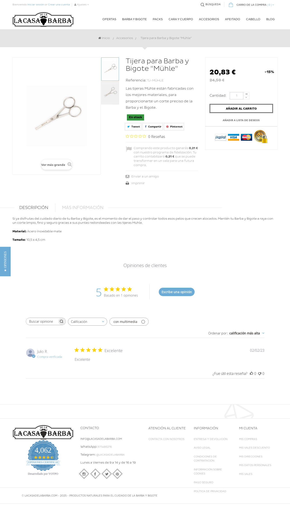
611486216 (105, 446)
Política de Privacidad (210, 491)
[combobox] (87, 322)
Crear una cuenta (59, 4)
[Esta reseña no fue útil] (259, 373)
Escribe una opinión (177, 292)
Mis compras (248, 439)
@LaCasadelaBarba (110, 454)
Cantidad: (219, 95)
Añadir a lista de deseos (241, 120)
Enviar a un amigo (145, 176)
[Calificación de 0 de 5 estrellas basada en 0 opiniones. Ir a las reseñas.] (145, 136)
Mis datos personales (255, 465)
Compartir (152, 126)
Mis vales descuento (254, 447)
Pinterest (174, 126)
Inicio (104, 38)
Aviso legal (202, 447)
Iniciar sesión (35, 4)
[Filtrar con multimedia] (129, 322)
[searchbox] (41, 321)
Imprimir (138, 183)
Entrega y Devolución (210, 439)
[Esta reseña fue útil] (251, 373)
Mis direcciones (250, 456)
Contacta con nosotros (166, 439)
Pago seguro (203, 482)
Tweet (133, 126)
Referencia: (136, 80)
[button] (5, 261)
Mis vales (245, 474)
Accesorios (124, 38)
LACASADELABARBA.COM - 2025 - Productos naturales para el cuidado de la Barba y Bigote (91, 514)
